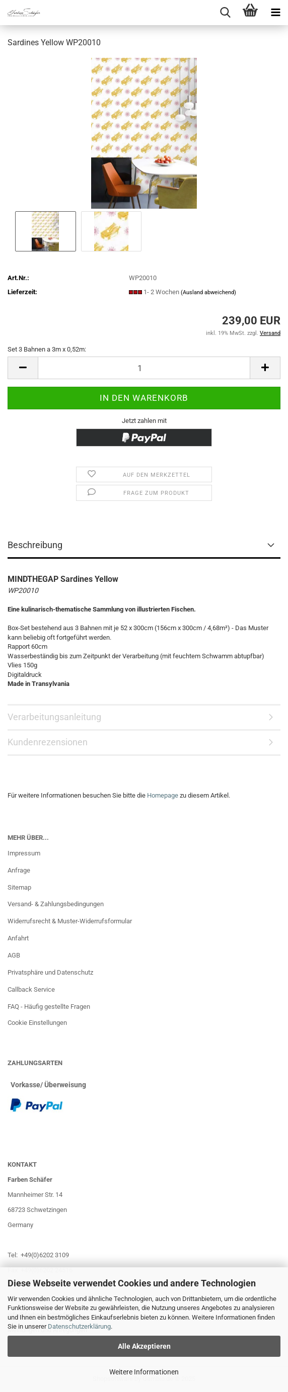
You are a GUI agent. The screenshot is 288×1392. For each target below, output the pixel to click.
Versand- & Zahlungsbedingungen (56, 904)
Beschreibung (35, 545)
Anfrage (19, 870)
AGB (14, 955)
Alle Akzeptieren (144, 1346)
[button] (23, 368)
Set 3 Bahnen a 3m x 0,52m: (47, 349)
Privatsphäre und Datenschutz (50, 972)
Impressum (24, 853)
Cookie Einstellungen (37, 1022)
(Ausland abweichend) (208, 292)
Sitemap (19, 887)
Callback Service (31, 989)
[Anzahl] (144, 368)
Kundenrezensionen (48, 742)
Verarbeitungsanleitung (54, 717)
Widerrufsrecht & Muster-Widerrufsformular (70, 921)
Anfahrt (18, 938)
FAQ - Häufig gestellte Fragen (49, 1006)
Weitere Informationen (144, 1372)
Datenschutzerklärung (79, 1326)
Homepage (162, 795)
